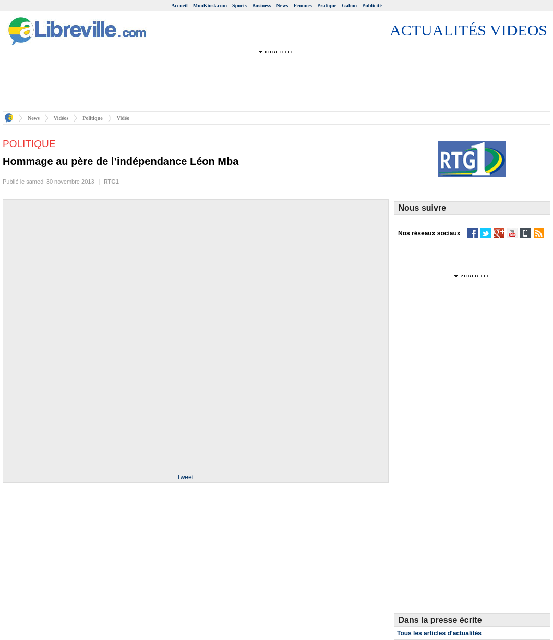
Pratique (326, 5)
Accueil (179, 5)
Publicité (372, 5)
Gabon (349, 5)
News (282, 5)
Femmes (302, 5)
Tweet (185, 477)
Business (261, 5)
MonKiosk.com (210, 5)
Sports (239, 5)
